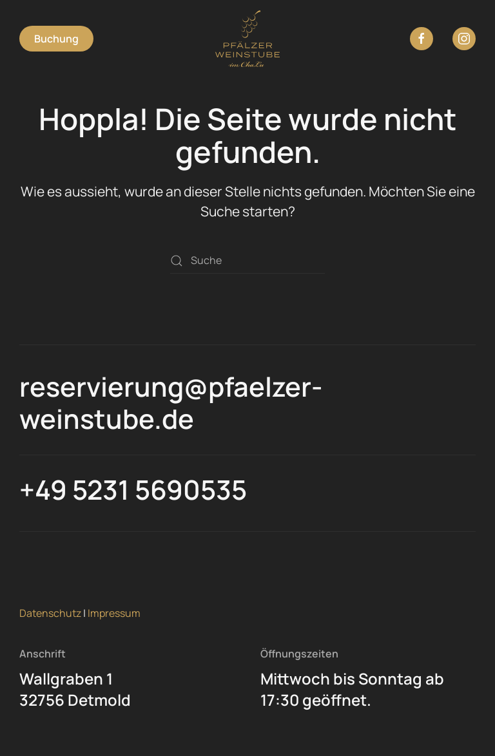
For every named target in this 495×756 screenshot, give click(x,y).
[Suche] (247, 261)
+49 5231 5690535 (133, 489)
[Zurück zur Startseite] (247, 38)
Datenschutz (50, 613)
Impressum (114, 613)
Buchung (56, 39)
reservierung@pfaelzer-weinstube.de (170, 402)
